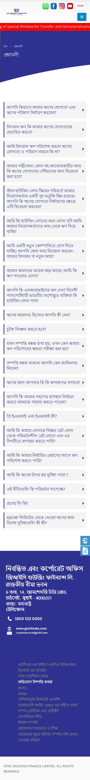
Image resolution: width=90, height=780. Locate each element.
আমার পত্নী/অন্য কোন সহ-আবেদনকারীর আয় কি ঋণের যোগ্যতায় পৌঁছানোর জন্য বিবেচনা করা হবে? (44, 171)
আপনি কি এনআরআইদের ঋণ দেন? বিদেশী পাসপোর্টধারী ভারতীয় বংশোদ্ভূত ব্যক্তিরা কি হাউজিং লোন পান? (42, 295)
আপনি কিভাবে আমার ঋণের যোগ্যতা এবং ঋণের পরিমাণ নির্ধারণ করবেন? (41, 109)
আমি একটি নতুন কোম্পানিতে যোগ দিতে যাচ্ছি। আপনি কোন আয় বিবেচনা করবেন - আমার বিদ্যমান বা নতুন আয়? (41, 251)
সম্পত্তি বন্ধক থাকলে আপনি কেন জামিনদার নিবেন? (42, 365)
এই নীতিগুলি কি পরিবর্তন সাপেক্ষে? (36, 489)
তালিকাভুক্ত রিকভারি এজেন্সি (39, 699)
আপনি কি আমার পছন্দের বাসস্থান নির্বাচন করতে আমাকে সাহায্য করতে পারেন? (40, 399)
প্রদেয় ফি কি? (17, 503)
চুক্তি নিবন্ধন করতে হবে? (26, 329)
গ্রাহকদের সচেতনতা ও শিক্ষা (38, 728)
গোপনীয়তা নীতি (30, 716)
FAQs (22, 693)
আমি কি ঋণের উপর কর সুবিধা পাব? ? (37, 475)
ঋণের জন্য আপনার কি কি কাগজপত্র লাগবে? (43, 382)
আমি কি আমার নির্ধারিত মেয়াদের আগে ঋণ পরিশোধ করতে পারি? (42, 457)
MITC (22, 687)
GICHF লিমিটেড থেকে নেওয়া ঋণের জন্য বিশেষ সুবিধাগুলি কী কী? (40, 520)
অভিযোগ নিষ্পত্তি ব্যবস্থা (35, 681)
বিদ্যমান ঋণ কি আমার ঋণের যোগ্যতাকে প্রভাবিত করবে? (39, 129)
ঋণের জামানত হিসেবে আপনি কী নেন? (38, 315)
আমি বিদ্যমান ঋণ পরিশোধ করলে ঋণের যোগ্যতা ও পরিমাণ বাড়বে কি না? (39, 149)
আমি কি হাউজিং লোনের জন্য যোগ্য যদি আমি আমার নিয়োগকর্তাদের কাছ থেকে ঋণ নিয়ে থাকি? (44, 226)
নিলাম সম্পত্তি (28, 722)
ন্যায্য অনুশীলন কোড (33, 676)
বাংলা (80, 6)
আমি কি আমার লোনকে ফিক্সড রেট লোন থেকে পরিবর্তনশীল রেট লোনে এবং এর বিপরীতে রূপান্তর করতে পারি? (40, 436)
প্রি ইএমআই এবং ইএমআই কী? (32, 416)
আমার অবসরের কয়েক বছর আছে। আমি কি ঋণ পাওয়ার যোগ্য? (42, 273)
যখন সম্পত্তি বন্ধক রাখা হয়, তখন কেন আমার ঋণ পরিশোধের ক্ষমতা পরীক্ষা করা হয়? (43, 346)
